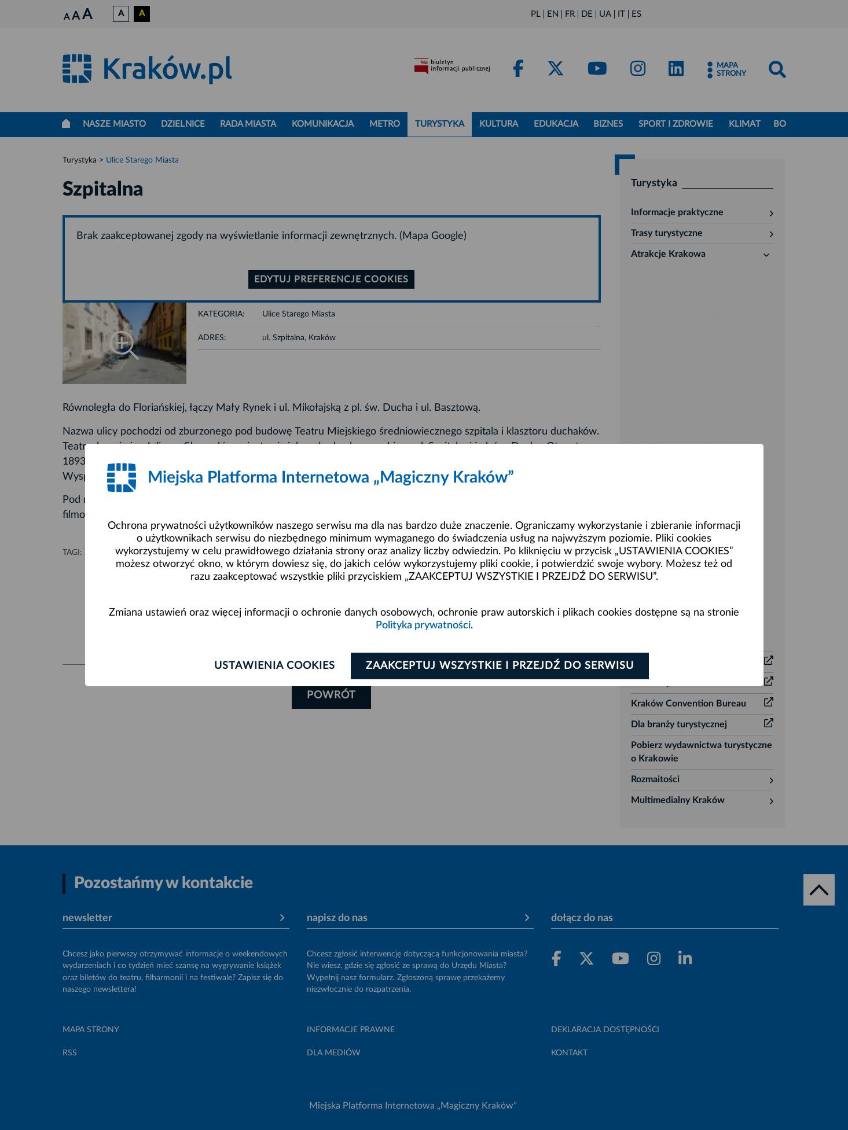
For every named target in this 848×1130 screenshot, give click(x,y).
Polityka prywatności (423, 625)
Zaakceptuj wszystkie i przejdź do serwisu (500, 666)
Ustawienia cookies (274, 666)
